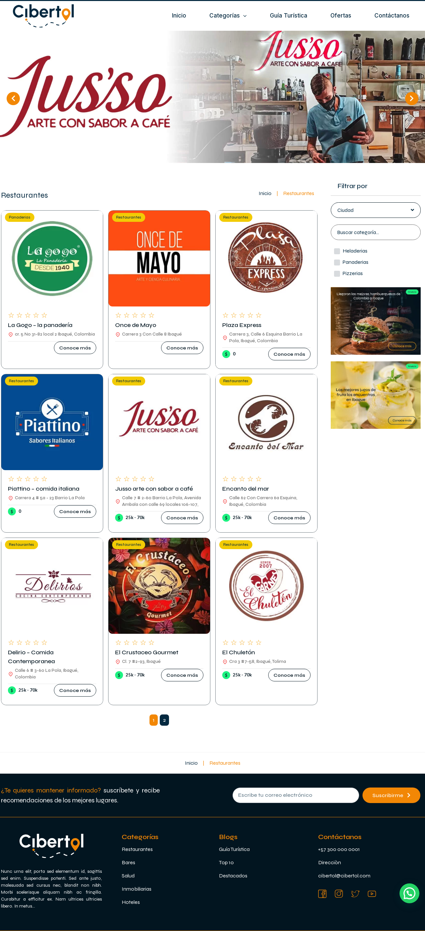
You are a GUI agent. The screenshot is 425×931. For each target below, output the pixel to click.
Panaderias (19, 217)
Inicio (265, 193)
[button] (75, 348)
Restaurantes (128, 217)
